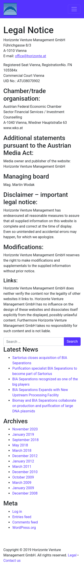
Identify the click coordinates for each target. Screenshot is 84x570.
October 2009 (23, 477)
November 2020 (25, 429)
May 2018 (20, 445)
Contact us (12, 560)
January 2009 (23, 488)
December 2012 (25, 456)
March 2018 (21, 450)
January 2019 (23, 434)
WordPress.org (24, 527)
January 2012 (23, 461)
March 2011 (21, 466)
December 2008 (25, 493)
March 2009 (21, 482)
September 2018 (25, 440)
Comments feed (25, 522)
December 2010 (25, 472)
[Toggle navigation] (74, 9)
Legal (72, 555)
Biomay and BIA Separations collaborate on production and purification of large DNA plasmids (44, 405)
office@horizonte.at (30, 56)
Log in (17, 511)
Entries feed (21, 517)
